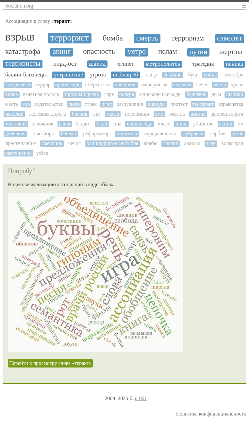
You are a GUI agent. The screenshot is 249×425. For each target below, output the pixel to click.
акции (225, 123)
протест (179, 104)
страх (91, 104)
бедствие (196, 94)
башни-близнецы (26, 75)
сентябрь (233, 74)
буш (192, 74)
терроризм (188, 38)
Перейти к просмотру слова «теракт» (50, 363)
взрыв (20, 36)
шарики (234, 94)
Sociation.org (19, 5)
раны (64, 123)
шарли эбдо (140, 123)
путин (198, 52)
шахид (97, 63)
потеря (126, 94)
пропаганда (68, 84)
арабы (150, 143)
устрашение (68, 75)
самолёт (229, 38)
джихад (192, 143)
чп (240, 123)
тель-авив (15, 123)
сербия (217, 133)
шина (182, 123)
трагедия (203, 64)
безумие (172, 74)
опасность (99, 52)
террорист (69, 37)
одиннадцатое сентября (113, 143)
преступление (20, 143)
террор (43, 84)
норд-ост (65, 63)
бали (102, 123)
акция (62, 52)
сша (117, 123)
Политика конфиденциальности (211, 414)
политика (127, 133)
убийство (203, 123)
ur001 (141, 398)
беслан (68, 133)
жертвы (231, 52)
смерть (147, 38)
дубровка (193, 133)
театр (151, 74)
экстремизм (18, 84)
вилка (11, 94)
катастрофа (22, 52)
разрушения (130, 104)
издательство (49, 104)
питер (219, 84)
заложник (42, 123)
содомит (182, 84)
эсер (211, 143)
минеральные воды (160, 94)
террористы (23, 63)
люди (74, 104)
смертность (97, 84)
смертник (52, 143)
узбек (42, 153)
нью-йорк (43, 133)
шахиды (157, 104)
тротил (170, 143)
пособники (137, 114)
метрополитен (163, 64)
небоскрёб (125, 75)
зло (26, 104)
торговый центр (81, 94)
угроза (98, 75)
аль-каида (126, 84)
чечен (202, 84)
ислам (167, 52)
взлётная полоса (41, 94)
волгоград (232, 143)
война (210, 74)
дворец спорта (227, 114)
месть (11, 104)
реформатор (96, 133)
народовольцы (160, 133)
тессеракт (203, 104)
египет (126, 64)
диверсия (15, 133)
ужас (237, 133)
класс (164, 123)
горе (109, 94)
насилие (14, 114)
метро (136, 52)
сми (159, 114)
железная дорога (47, 114)
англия (198, 114)
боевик (79, 114)
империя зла (155, 84)
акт (97, 114)
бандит (83, 123)
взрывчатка (231, 104)
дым (216, 94)
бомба (113, 38)
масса (112, 114)
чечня (74, 143)
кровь (237, 84)
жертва (177, 114)
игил (107, 104)
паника (234, 64)
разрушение (18, 153)
